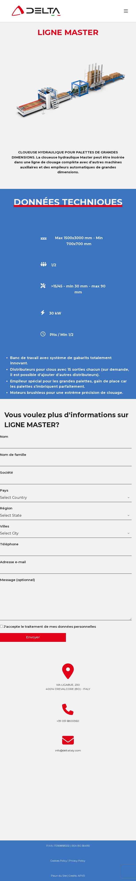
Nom (66, 440)
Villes (66, 530)
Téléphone (66, 547)
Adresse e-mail (66, 565)
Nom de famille (66, 458)
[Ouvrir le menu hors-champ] (126, 11)
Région (66, 512)
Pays (66, 494)
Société (66, 476)
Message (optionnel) (66, 599)
